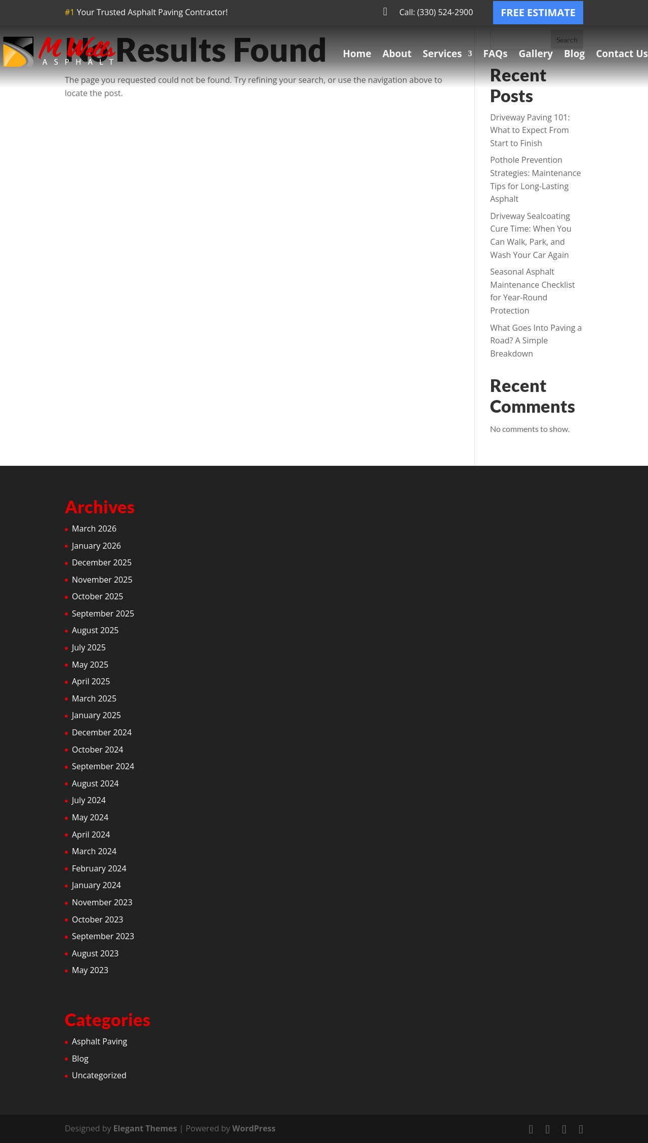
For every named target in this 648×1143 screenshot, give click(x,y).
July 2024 (89, 800)
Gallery (536, 53)
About (397, 53)
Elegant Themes (145, 1128)
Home (357, 53)
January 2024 (96, 885)
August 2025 (95, 630)
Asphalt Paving (99, 1041)
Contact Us (622, 53)
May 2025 (90, 664)
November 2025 (102, 579)
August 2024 (95, 783)
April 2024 (91, 834)
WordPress (253, 1128)
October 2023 (98, 919)
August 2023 (95, 953)
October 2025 (98, 596)
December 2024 (102, 732)
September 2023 (103, 936)
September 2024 (103, 766)
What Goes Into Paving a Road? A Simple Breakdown (536, 340)
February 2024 (99, 868)
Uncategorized (99, 1075)
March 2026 (94, 528)
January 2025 (96, 715)
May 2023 (90, 970)
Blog (574, 53)
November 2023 (102, 902)
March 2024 (94, 851)
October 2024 (98, 749)
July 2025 (89, 647)
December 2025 (102, 562)
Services (442, 53)
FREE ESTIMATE (538, 12)
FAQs (495, 53)
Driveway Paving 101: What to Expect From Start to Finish (530, 130)
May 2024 (90, 817)
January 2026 (96, 545)
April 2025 (91, 681)
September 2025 (103, 613)
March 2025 (94, 698)
